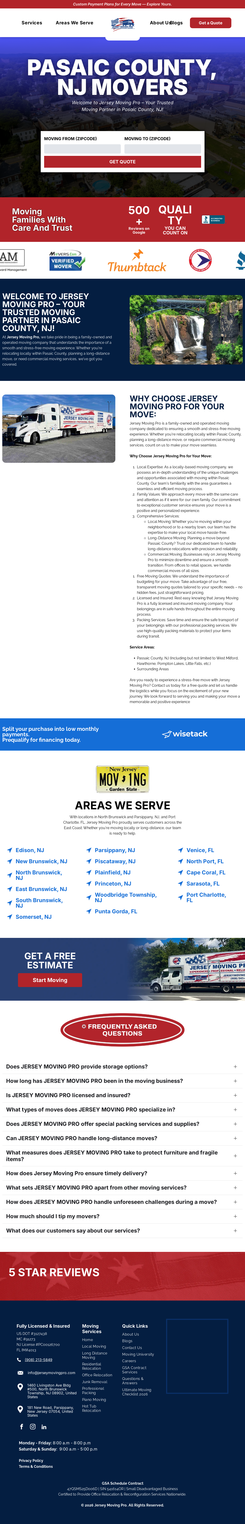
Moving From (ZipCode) (70, 138)
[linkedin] (44, 1427)
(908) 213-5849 (38, 1359)
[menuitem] (32, 22)
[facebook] (22, 1427)
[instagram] (33, 1427)
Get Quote (122, 162)
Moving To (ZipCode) (147, 138)
